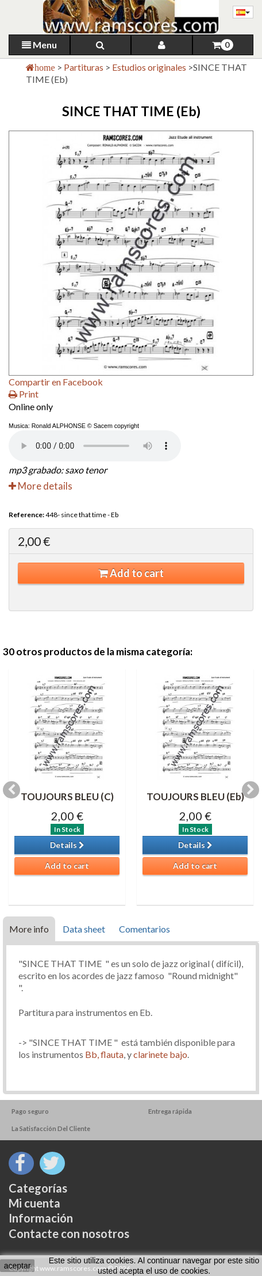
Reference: (26, 514)
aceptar (17, 1265)
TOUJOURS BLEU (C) (67, 796)
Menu (39, 44)
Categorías (38, 1188)
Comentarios (144, 928)
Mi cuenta (34, 1203)
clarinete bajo (160, 1054)
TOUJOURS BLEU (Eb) (195, 796)
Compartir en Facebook (56, 381)
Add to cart (131, 573)
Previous (11, 790)
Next (250, 790)
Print (23, 393)
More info (29, 928)
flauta (112, 1054)
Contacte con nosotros (69, 1233)
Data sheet (84, 928)
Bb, (92, 1054)
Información (41, 1218)
